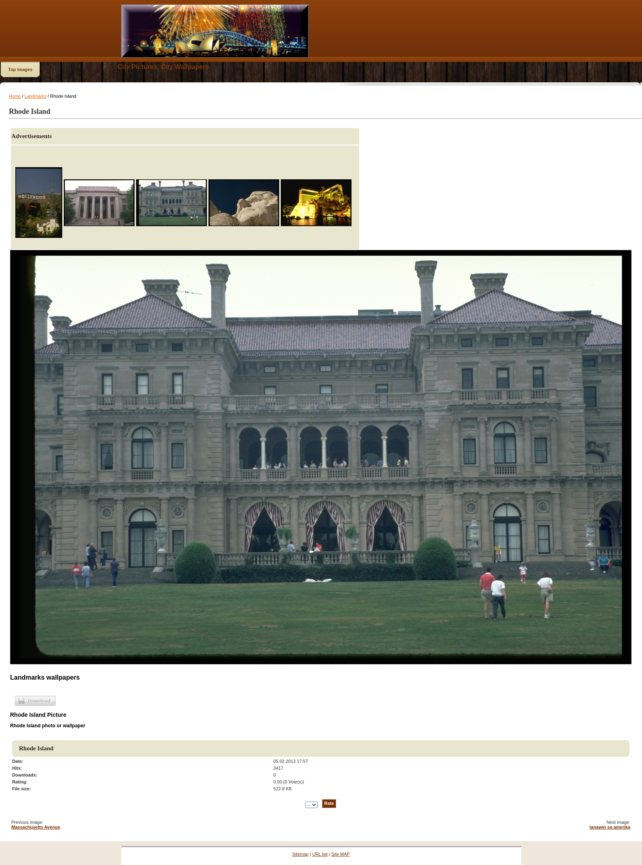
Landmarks (35, 96)
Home (15, 96)
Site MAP (340, 854)
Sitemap (300, 854)
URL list (320, 854)
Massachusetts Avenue (35, 827)
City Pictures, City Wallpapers (163, 66)
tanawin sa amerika (609, 827)
